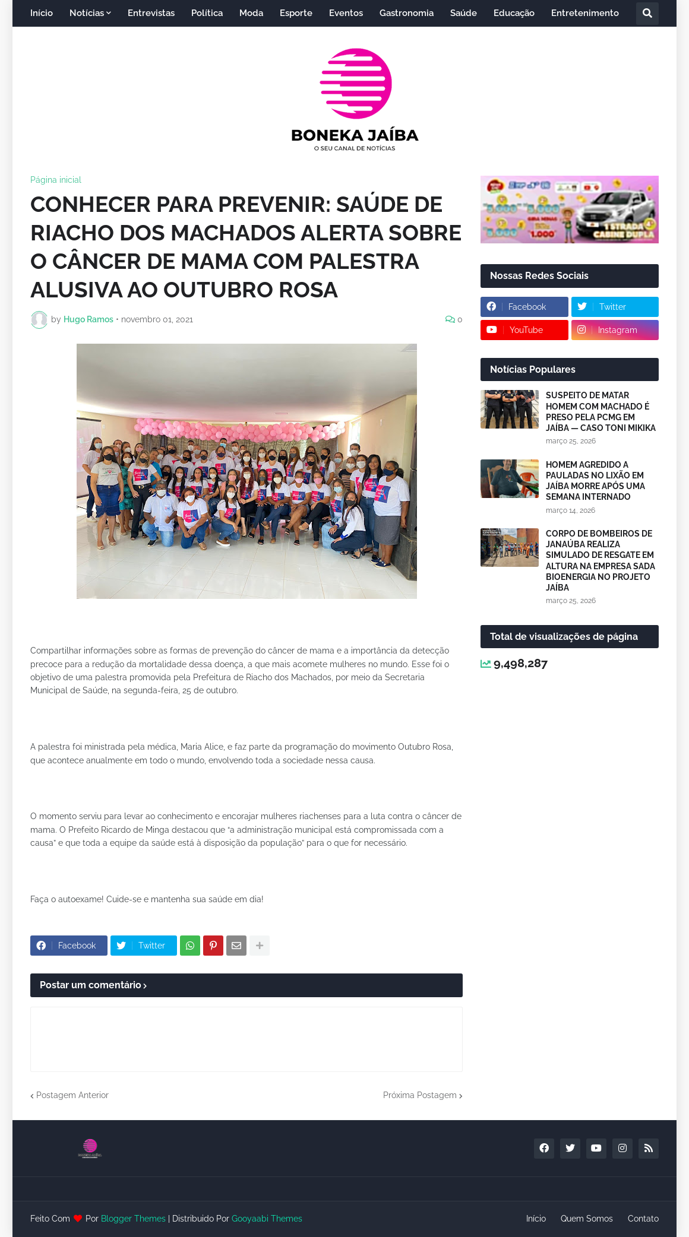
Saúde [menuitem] (463, 13)
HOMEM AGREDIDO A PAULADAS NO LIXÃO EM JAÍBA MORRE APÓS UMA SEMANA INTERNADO (595, 481)
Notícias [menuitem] (86, 13)
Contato (643, 1218)
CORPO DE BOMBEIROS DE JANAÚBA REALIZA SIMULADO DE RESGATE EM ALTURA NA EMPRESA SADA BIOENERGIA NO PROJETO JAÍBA (600, 560)
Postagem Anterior (72, 1095)
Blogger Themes (133, 1218)
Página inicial (55, 180)
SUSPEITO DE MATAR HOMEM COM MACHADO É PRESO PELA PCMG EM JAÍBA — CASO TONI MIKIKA (601, 412)
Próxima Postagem (420, 1095)
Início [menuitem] (41, 13)
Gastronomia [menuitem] (407, 13)
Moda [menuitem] (251, 13)
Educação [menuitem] (514, 13)
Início (536, 1218)
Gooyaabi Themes (267, 1218)
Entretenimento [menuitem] (585, 13)
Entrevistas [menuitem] (151, 13)
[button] (647, 13)
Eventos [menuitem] (346, 13)
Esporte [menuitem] (296, 13)
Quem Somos (587, 1218)
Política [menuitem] (207, 13)
